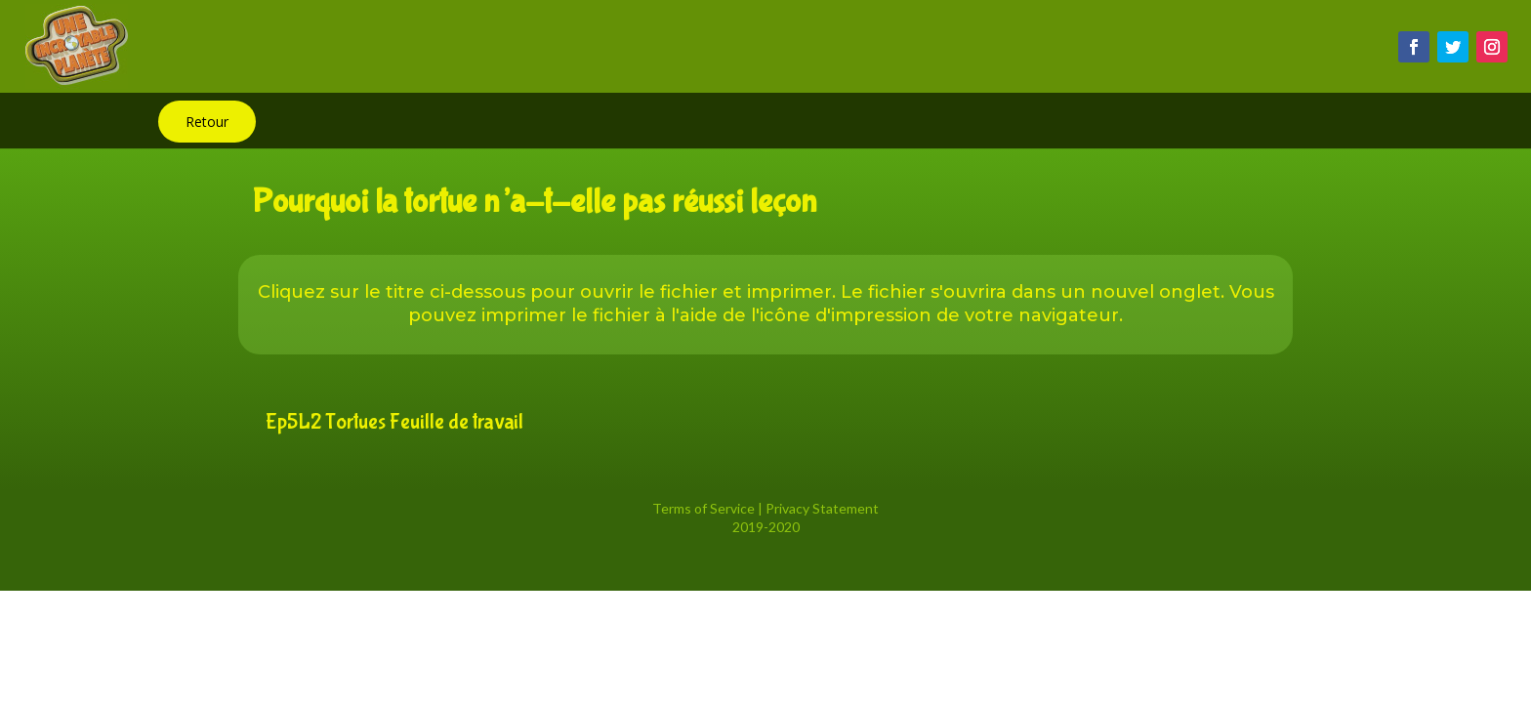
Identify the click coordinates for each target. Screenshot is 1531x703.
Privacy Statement (822, 508)
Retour (207, 121)
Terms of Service (703, 508)
